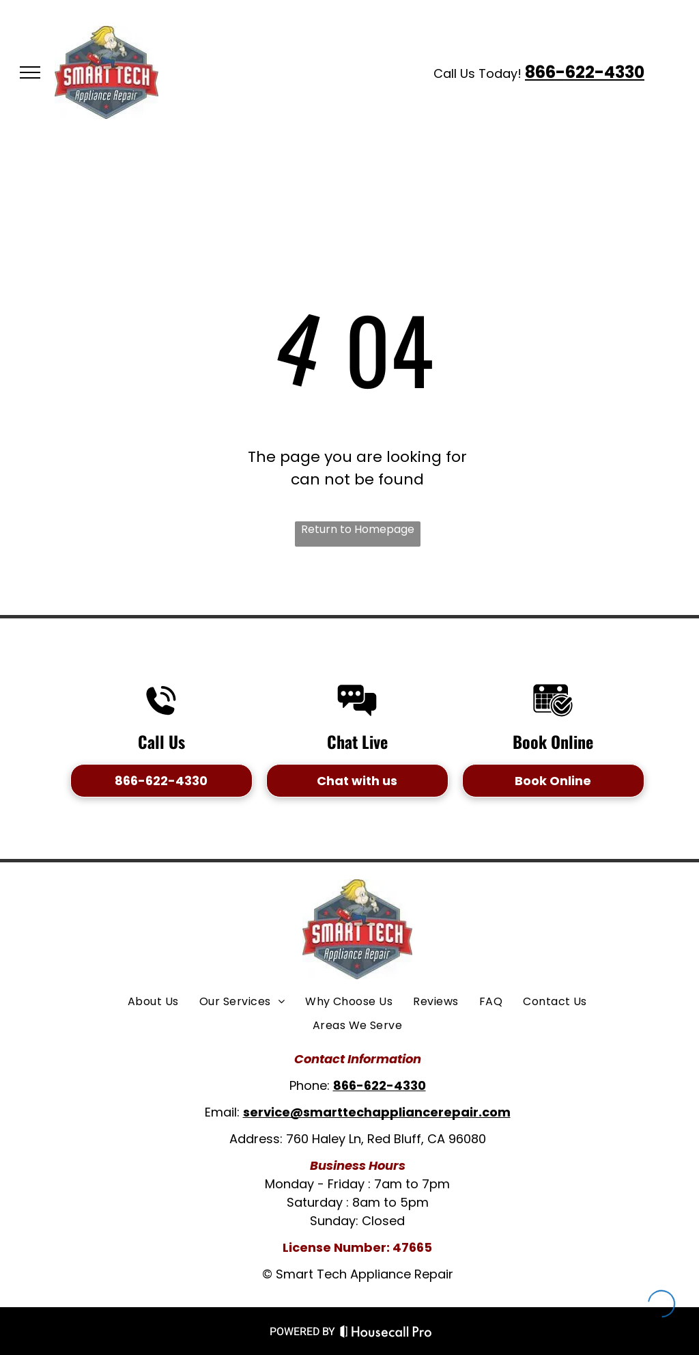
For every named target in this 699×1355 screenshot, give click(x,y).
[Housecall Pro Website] (386, 1334)
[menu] (30, 72)
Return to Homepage (357, 529)
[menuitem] (153, 1001)
